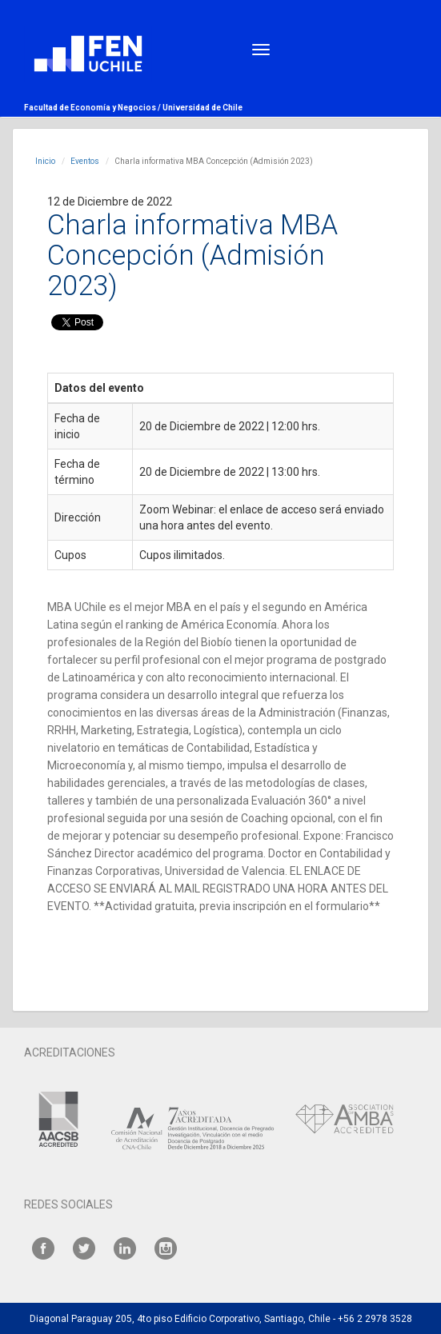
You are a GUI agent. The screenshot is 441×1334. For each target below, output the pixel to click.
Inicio (45, 161)
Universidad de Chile (202, 107)
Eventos (84, 161)
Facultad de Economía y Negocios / (93, 107)
